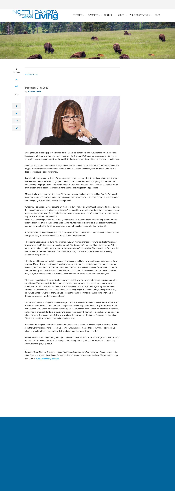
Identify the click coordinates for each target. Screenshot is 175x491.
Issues (121, 15)
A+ (16, 86)
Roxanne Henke (34, 91)
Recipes (108, 15)
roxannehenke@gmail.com (47, 358)
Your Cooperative (139, 15)
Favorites (93, 15)
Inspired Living (32, 75)
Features (77, 15)
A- (17, 79)
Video (157, 15)
